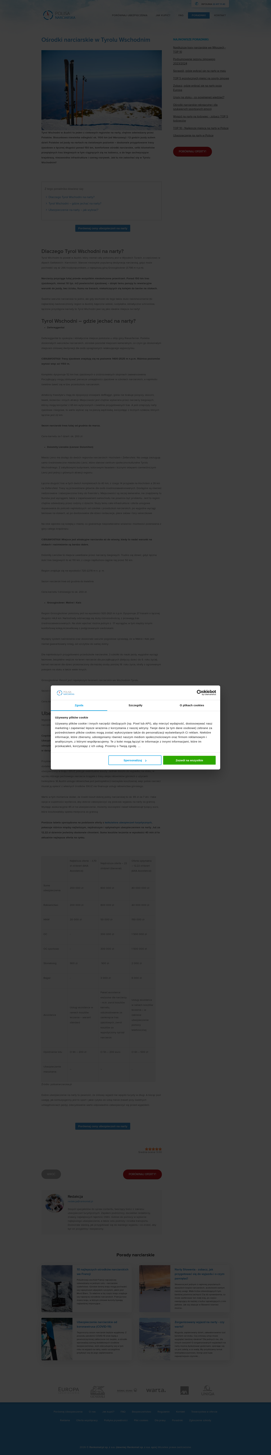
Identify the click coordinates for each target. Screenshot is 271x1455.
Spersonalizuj (135, 760)
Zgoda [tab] (79, 705)
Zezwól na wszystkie (189, 760)
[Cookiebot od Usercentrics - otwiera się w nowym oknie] (199, 693)
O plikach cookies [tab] (192, 705)
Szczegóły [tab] (135, 705)
